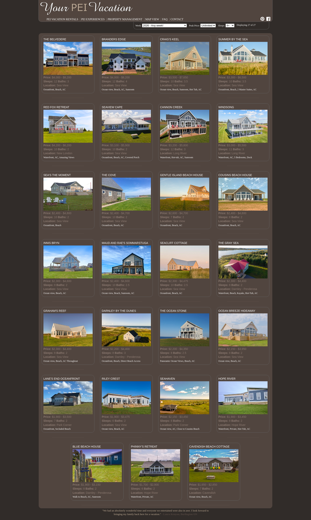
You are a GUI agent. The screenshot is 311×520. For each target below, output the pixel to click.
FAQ (164, 19)
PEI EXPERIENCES (93, 19)
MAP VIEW (152, 19)
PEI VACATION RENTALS (62, 19)
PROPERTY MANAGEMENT (125, 19)
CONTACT (177, 19)
